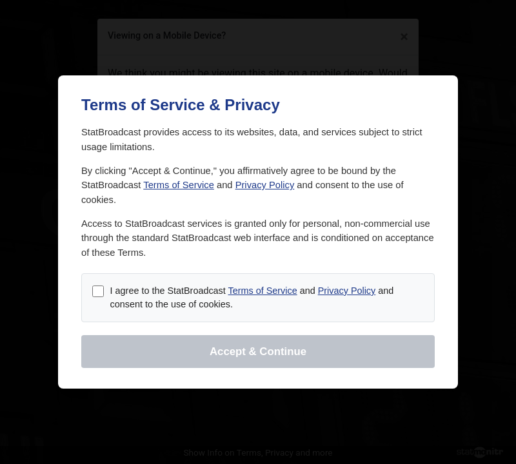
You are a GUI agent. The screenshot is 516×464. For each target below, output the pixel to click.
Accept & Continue (258, 351)
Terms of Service (178, 185)
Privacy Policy (265, 185)
